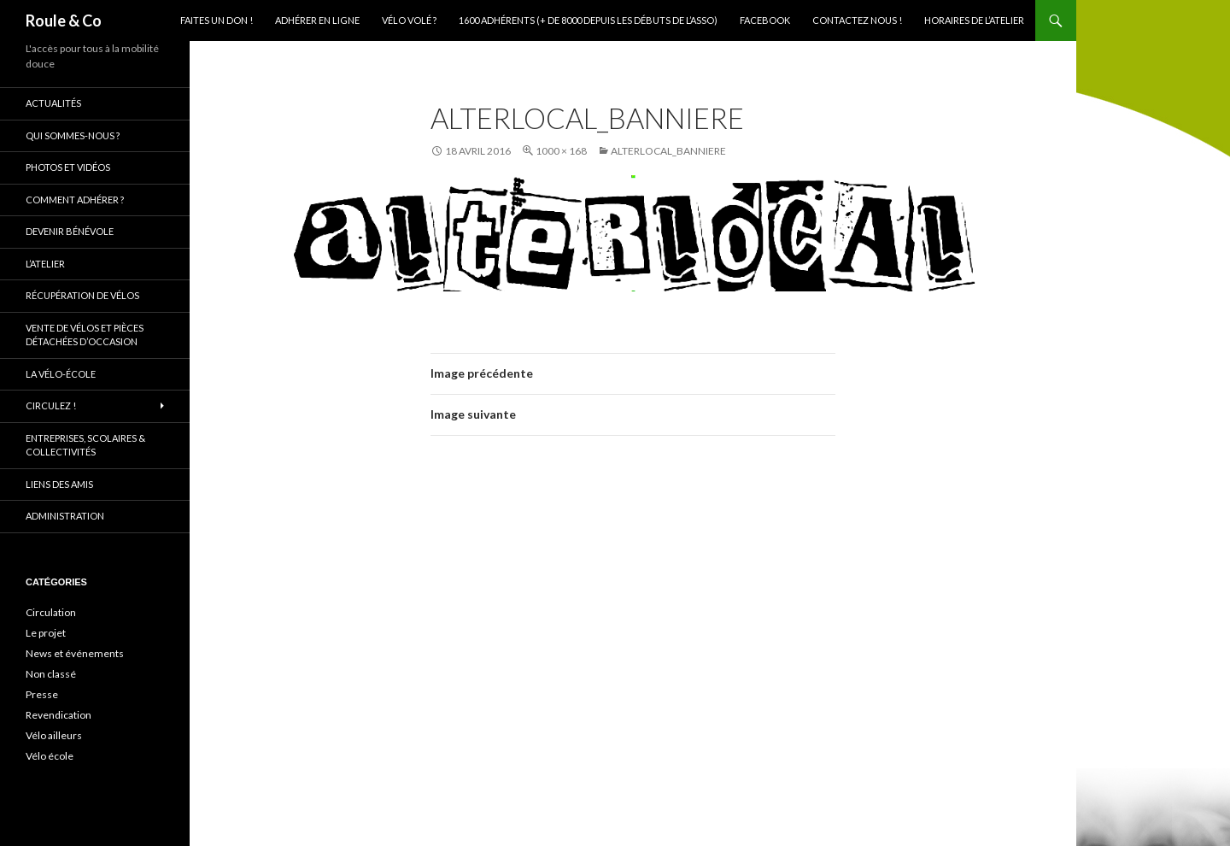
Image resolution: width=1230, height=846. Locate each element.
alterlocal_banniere (668, 150)
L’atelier (45, 263)
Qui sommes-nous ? (73, 135)
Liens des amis (59, 484)
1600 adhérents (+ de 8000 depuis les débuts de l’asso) (588, 20)
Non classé (51, 673)
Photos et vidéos (68, 167)
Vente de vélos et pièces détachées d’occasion (85, 335)
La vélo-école (61, 373)
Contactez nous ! (857, 20)
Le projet (46, 632)
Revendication (58, 714)
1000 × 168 (561, 150)
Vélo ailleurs (54, 735)
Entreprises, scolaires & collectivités (85, 445)
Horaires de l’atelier (974, 20)
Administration (65, 515)
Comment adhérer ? (75, 199)
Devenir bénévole (70, 231)
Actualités (53, 103)
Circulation (51, 612)
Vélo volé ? (409, 20)
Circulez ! (51, 405)
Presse (42, 694)
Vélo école (49, 755)
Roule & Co (64, 20)
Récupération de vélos (82, 295)
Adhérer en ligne (317, 20)
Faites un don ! (216, 20)
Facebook (765, 20)
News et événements (75, 653)
